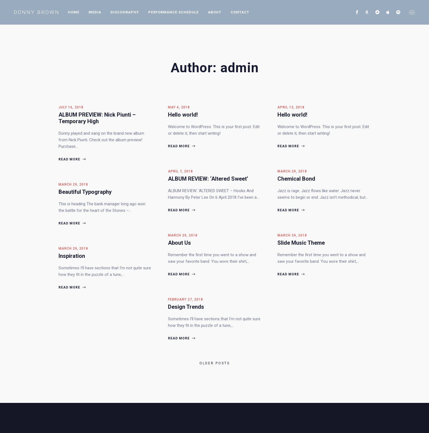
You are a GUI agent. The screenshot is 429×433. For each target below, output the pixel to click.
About (214, 12)
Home (73, 12)
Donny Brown (37, 12)
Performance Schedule (173, 12)
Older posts (214, 363)
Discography (125, 12)
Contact (240, 12)
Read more (72, 159)
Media (95, 12)
